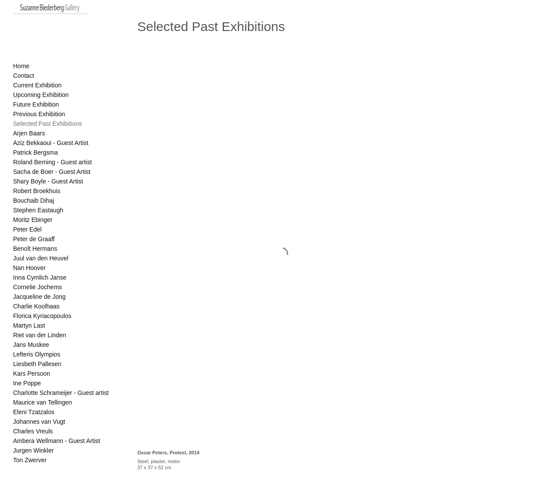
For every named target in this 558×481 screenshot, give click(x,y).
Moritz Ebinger (32, 219)
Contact (23, 75)
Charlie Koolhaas (36, 306)
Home (21, 65)
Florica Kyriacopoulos (42, 315)
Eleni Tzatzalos (33, 411)
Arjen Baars (29, 133)
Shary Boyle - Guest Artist (48, 181)
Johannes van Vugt (39, 421)
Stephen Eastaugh (38, 210)
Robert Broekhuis (36, 190)
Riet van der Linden (39, 335)
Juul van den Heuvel (40, 258)
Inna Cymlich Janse (39, 277)
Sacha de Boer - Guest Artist (51, 171)
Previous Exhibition (39, 114)
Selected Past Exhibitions (47, 123)
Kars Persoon (31, 373)
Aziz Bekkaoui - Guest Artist (50, 142)
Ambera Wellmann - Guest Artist (56, 440)
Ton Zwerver (30, 460)
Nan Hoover (29, 267)
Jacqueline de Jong (39, 296)
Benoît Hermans (35, 248)
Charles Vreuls (33, 431)
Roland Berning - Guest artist (52, 162)
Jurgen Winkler (33, 450)
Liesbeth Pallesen (37, 363)
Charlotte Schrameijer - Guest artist (61, 392)
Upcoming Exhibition (41, 94)
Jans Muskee (31, 344)
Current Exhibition (37, 85)
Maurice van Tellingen (42, 402)
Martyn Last (29, 325)
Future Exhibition (36, 104)
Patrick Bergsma (35, 152)
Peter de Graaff (33, 238)
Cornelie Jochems (37, 287)
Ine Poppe (27, 383)
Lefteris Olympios (36, 354)
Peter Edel (27, 229)
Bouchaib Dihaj (33, 200)
